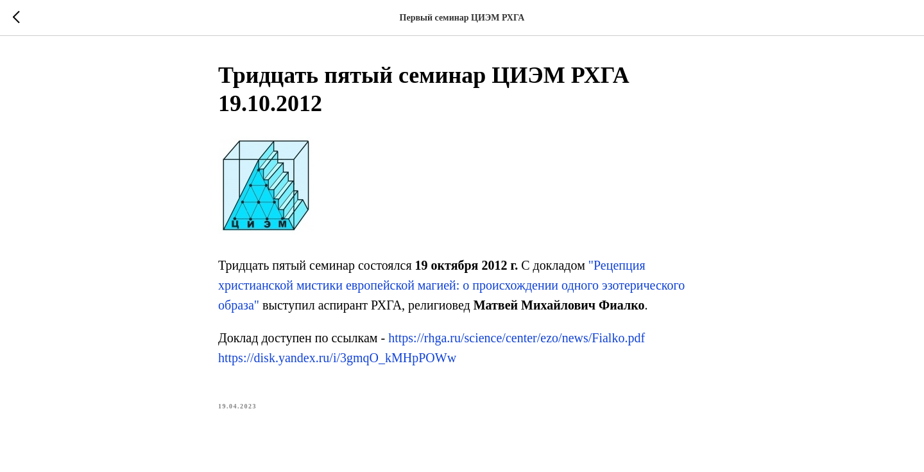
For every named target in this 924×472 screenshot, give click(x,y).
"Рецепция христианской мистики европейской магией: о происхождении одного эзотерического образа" (451, 285)
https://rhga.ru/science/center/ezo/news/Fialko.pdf (516, 338)
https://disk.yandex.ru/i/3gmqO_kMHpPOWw (337, 358)
